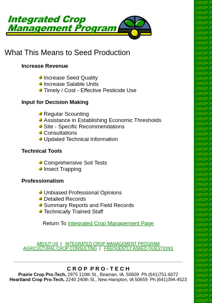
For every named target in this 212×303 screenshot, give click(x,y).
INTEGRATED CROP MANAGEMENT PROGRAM (112, 244)
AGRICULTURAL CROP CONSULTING (60, 248)
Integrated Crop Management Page (111, 223)
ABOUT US (47, 244)
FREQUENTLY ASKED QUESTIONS (138, 248)
